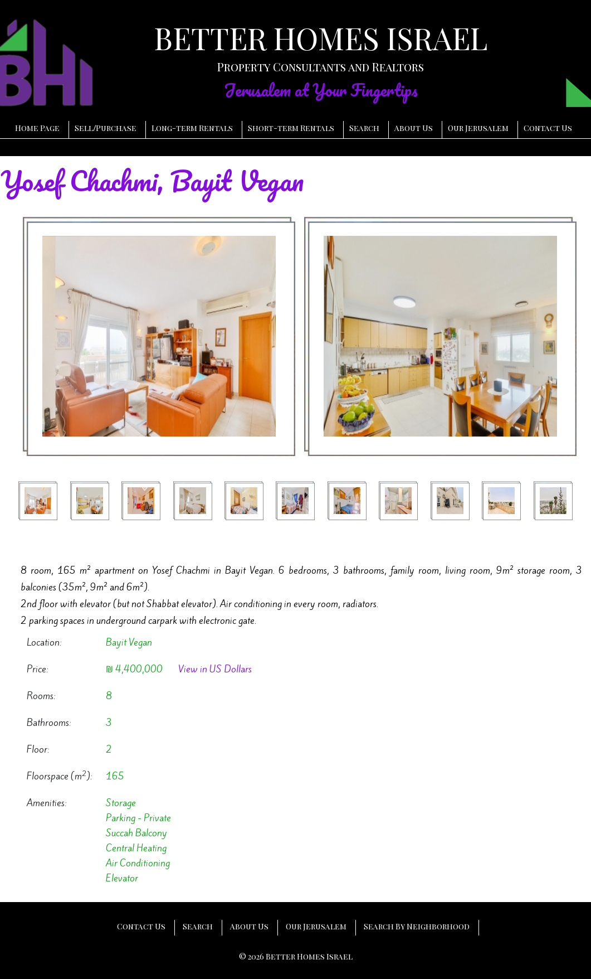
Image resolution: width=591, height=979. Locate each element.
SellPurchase (105, 128)
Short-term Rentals (291, 128)
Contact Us (548, 128)
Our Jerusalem (478, 128)
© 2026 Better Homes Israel (296, 956)
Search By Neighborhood (417, 926)
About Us (413, 128)
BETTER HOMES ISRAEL (320, 38)
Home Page (37, 128)
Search (364, 128)
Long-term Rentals (192, 128)
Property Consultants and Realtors (320, 66)
